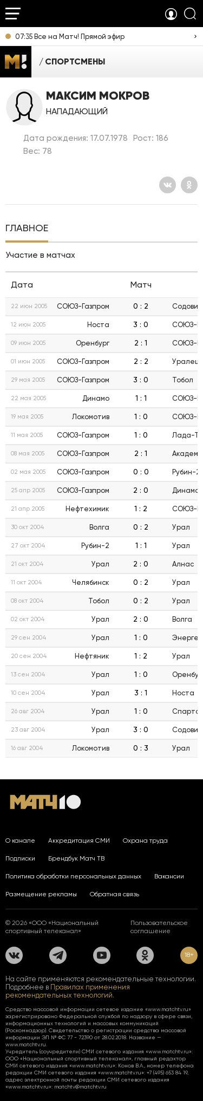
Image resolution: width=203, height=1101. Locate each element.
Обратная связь (114, 894)
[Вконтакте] (167, 185)
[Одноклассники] (189, 185)
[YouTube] (101, 955)
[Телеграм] (58, 955)
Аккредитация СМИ (79, 840)
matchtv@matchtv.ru (80, 1087)
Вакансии (169, 876)
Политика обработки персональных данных (73, 876)
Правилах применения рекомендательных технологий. (67, 991)
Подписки (20, 858)
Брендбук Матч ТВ (76, 858)
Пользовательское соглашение (159, 927)
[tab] (26, 229)
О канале (20, 840)
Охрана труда (145, 840)
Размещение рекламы (41, 894)
